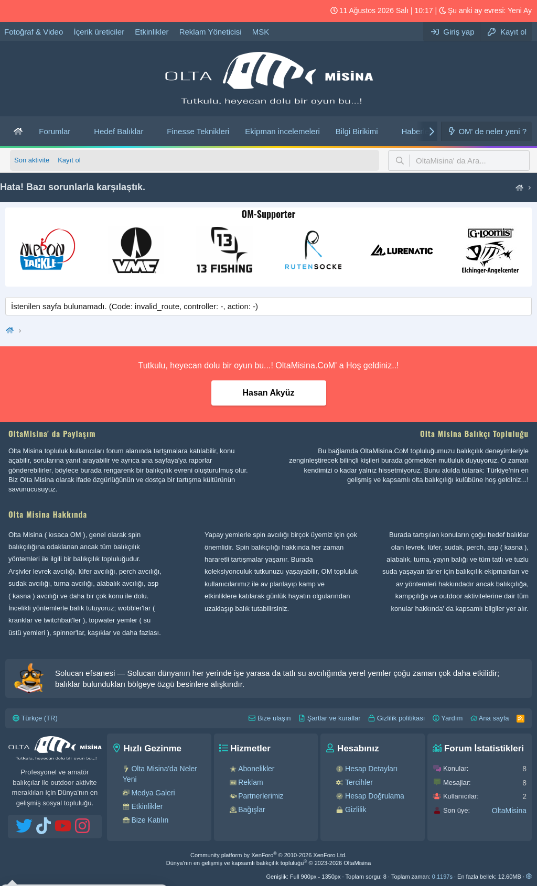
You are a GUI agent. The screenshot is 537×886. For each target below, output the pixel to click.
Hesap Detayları (371, 768)
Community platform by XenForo (268, 855)
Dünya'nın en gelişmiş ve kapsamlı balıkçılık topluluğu (268, 863)
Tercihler (359, 782)
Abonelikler (256, 768)
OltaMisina (509, 810)
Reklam (250, 782)
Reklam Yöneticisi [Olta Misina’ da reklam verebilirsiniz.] (210, 31)
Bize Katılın (149, 820)
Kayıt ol (69, 160)
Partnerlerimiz (260, 796)
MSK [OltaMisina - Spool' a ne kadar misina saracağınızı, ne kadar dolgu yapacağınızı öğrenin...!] (261, 31)
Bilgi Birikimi (357, 131)
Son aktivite (31, 160)
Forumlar (54, 131)
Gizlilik (355, 809)
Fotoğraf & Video (33, 31)
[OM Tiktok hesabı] (30, 11)
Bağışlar (251, 809)
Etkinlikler (151, 31)
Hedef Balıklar (118, 131)
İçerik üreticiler (98, 31)
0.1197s (442, 876)
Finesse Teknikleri (198, 131)
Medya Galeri (153, 793)
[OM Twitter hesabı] (13, 11)
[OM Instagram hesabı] (63, 11)
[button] (78, 131)
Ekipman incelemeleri (282, 131)
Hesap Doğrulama (374, 796)
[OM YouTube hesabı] (47, 11)
